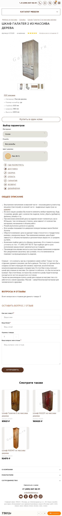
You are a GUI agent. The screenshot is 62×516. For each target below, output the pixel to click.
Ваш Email (6, 323)
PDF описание (9, 95)
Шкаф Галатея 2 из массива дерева (42, 20)
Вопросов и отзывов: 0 (48, 33)
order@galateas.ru (31, 492)
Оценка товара (8, 332)
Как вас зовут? (8, 313)
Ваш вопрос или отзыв (11, 340)
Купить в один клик (31, 119)
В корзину (54, 513)
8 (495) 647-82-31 (28, 3)
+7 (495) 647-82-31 (31, 489)
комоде (7, 209)
